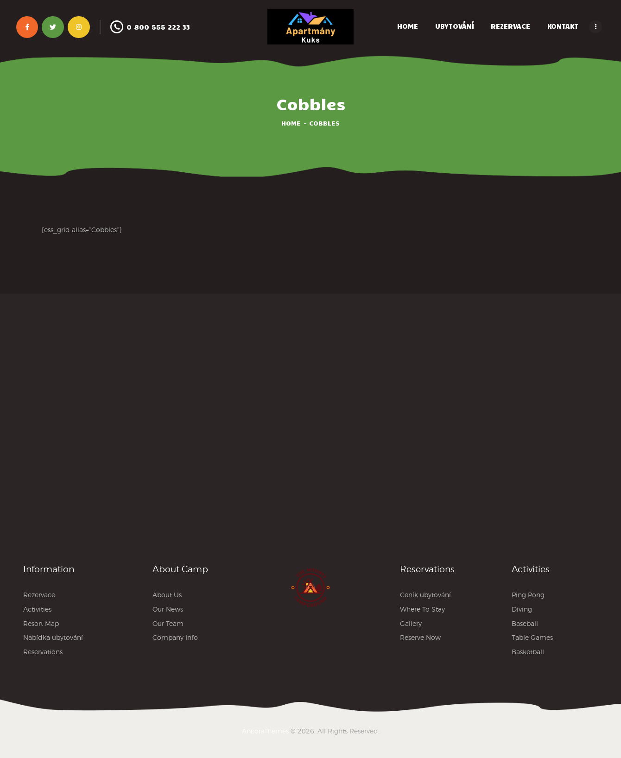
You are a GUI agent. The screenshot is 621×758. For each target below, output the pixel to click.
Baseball (525, 623)
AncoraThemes (265, 731)
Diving (522, 609)
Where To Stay (422, 609)
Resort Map (41, 623)
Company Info (175, 637)
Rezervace (39, 595)
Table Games (532, 637)
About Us (167, 595)
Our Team (168, 623)
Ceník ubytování (425, 595)
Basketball (528, 652)
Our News (167, 609)
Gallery (411, 623)
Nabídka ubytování (53, 637)
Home (291, 123)
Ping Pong (528, 595)
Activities (37, 609)
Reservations (43, 652)
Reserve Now (420, 637)
